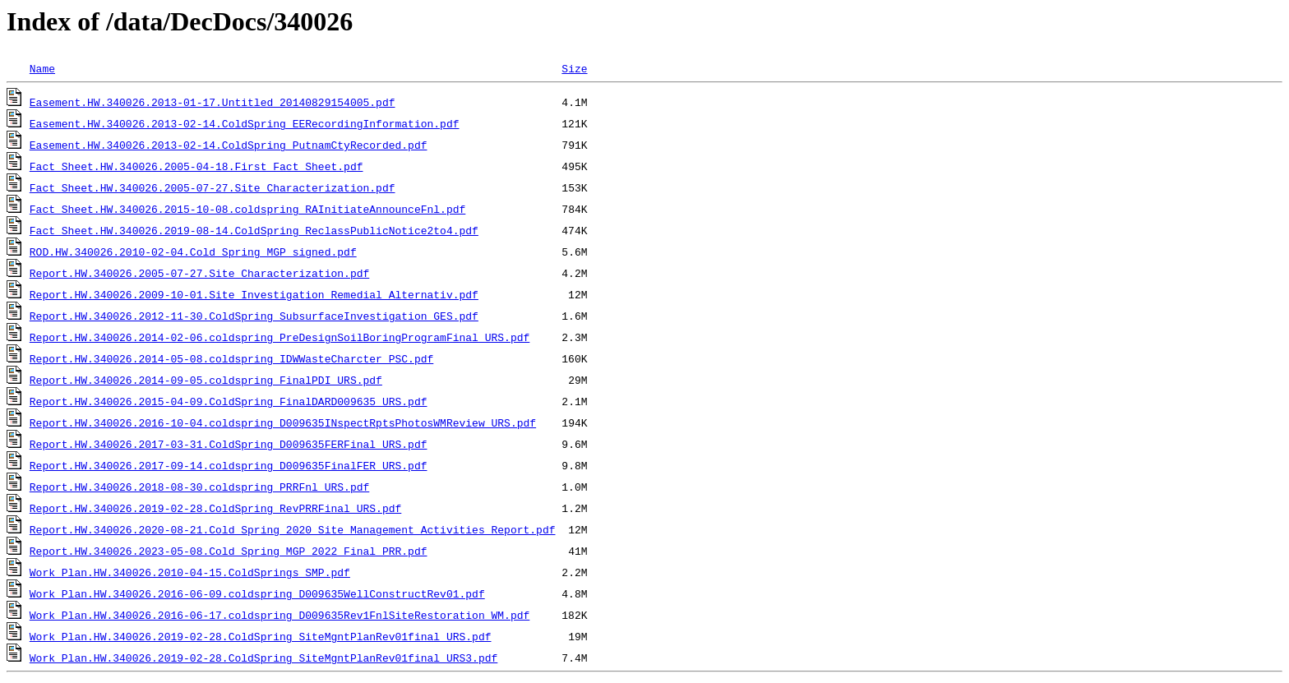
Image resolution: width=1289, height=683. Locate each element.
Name (42, 68)
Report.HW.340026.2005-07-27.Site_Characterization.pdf (199, 272)
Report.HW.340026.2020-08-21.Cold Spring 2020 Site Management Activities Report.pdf (293, 529)
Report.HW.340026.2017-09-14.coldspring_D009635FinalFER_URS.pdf (228, 465)
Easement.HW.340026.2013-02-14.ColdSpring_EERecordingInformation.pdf (245, 123)
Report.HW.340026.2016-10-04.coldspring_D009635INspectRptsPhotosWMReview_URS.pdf (283, 422)
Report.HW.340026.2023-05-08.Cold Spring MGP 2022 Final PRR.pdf (228, 550)
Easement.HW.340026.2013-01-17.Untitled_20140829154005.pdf (212, 102)
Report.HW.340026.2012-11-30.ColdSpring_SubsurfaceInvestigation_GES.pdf (254, 315)
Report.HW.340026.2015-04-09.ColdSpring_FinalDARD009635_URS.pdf (228, 401)
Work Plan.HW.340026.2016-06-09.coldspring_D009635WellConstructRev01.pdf (257, 593)
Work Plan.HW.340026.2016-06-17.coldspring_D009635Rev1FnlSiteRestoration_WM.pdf (279, 614)
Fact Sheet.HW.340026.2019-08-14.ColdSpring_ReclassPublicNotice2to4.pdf (254, 230)
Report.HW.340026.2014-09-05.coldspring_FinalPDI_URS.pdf (206, 379)
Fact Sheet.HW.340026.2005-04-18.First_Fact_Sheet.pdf (196, 166)
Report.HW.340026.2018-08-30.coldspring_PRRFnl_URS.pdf (199, 486)
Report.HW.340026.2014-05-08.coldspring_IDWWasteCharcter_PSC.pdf (231, 358)
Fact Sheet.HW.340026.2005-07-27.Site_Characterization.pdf (212, 187)
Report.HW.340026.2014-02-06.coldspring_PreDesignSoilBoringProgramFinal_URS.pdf (279, 337)
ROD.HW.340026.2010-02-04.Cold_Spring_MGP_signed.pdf (193, 251)
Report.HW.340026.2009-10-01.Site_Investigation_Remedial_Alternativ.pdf (254, 294)
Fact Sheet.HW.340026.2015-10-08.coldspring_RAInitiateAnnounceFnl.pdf (247, 208)
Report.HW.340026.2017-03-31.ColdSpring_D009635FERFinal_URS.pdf (228, 443)
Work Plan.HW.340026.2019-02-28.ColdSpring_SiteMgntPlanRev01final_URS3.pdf (263, 657)
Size (574, 68)
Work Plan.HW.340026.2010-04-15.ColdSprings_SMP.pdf (190, 572)
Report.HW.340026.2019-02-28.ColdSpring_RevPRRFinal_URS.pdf (215, 508)
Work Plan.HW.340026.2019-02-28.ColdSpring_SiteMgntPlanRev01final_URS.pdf (261, 636)
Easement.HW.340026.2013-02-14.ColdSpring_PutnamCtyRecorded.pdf (228, 144)
